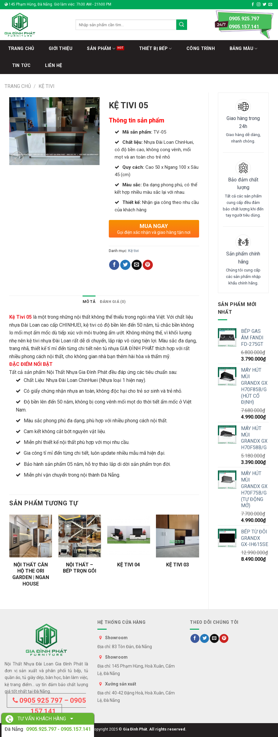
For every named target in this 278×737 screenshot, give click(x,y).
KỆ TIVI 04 (128, 565)
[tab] (89, 302)
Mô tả (89, 301)
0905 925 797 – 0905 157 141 (49, 706)
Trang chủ (18, 86)
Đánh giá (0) (113, 301)
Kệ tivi (47, 86)
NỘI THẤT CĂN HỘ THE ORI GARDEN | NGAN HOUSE (30, 574)
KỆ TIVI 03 (177, 565)
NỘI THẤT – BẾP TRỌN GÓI (79, 568)
